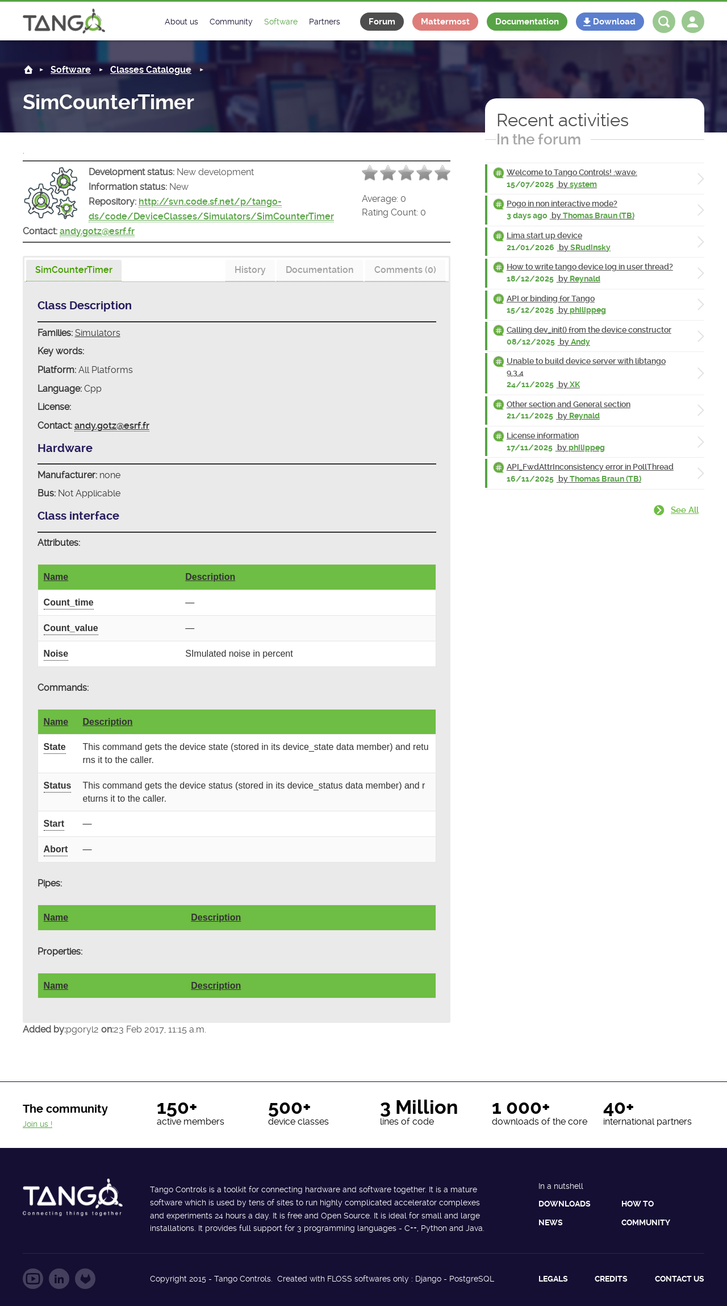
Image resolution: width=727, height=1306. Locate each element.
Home (28, 69)
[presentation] (74, 270)
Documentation (527, 21)
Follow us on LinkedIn (59, 1278)
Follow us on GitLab (85, 1278)
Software (71, 69)
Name (56, 577)
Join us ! (37, 1124)
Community (645, 1222)
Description (210, 577)
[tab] (74, 271)
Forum (382, 21)
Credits (611, 1278)
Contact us (679, 1278)
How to (637, 1203)
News (550, 1222)
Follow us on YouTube (33, 1278)
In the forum (538, 139)
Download (614, 21)
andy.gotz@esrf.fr (97, 231)
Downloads (564, 1203)
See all (685, 510)
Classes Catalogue (150, 69)
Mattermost (445, 21)
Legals (553, 1278)
